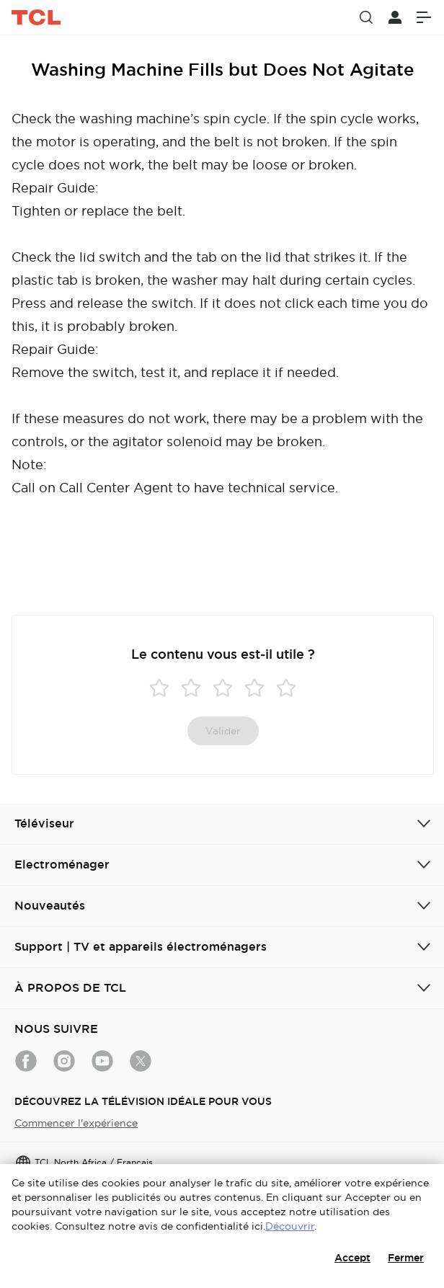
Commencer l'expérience (76, 1122)
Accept (352, 1257)
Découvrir (289, 1226)
